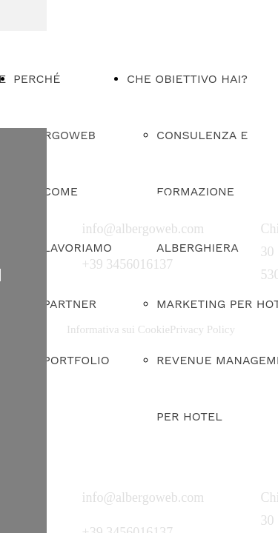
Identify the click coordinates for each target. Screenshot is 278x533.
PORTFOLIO (76, 360)
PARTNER (69, 304)
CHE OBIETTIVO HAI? (187, 79)
